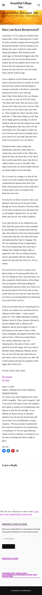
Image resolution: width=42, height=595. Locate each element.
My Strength (7, 377)
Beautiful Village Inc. (21, 5)
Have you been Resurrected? (20, 29)
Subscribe (8, 546)
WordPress (26, 590)
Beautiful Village (10, 558)
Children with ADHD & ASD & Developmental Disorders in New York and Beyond (19, 574)
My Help (5, 380)
